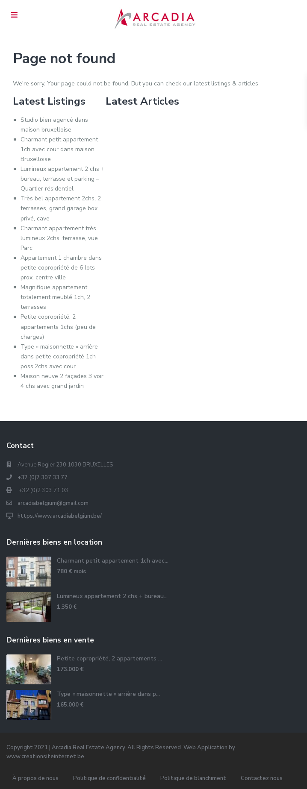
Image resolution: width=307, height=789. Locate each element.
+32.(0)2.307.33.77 (43, 477)
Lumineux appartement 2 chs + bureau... (112, 596)
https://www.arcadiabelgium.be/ (60, 516)
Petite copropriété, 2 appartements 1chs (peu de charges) (58, 326)
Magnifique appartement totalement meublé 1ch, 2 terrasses (55, 297)
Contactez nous (262, 778)
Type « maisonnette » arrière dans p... (108, 694)
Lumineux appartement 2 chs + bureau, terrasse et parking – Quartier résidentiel (63, 179)
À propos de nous (35, 778)
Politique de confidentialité (109, 778)
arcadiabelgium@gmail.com (53, 503)
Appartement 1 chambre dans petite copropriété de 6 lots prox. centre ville (61, 268)
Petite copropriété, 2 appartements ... (109, 658)
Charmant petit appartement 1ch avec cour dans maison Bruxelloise (59, 149)
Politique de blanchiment (193, 778)
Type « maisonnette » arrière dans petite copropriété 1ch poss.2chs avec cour (59, 356)
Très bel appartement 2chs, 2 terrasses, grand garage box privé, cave (61, 208)
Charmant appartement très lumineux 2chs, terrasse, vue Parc (59, 238)
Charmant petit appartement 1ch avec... (112, 561)
